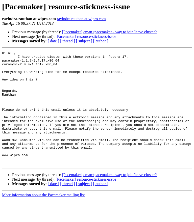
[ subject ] (84, 41)
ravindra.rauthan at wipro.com (81, 19)
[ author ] (100, 41)
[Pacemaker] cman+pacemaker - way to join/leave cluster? (109, 32)
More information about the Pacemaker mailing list (43, 217)
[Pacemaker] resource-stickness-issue (86, 36)
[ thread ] (67, 41)
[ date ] (53, 41)
